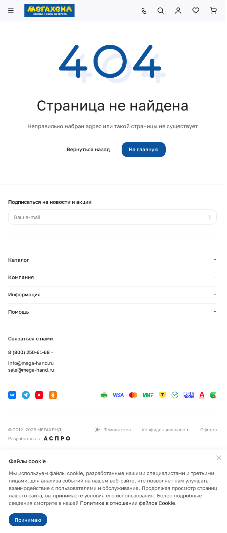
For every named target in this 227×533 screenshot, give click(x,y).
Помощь (18, 312)
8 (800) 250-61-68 (29, 352)
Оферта (208, 429)
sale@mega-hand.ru (31, 370)
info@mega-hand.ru (31, 363)
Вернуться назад (88, 149)
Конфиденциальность (165, 429)
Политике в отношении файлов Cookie (127, 503)
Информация (24, 294)
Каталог (18, 260)
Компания (21, 277)
